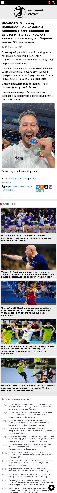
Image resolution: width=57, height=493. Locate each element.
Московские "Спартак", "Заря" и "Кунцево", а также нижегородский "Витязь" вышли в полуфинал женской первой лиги (30, 462)
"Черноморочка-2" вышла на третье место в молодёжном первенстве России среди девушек (29, 469)
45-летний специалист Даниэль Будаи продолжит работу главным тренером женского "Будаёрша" (30, 475)
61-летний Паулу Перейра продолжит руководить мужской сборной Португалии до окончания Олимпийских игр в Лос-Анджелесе (29, 446)
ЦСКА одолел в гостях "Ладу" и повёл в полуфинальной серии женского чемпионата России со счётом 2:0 (31, 454)
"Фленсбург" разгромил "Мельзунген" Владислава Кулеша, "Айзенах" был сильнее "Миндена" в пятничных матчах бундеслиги (30, 414)
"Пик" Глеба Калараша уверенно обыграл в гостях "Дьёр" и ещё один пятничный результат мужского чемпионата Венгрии (30, 430)
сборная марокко (18, 178)
